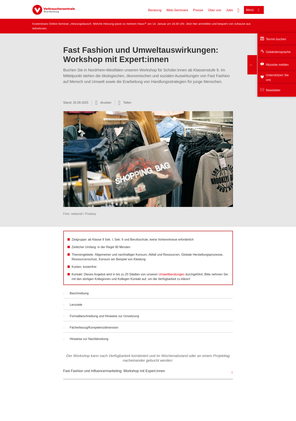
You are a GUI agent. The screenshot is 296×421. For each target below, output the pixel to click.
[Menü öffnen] (254, 10)
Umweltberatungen (171, 274)
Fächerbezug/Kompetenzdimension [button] (90, 328)
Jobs (229, 10)
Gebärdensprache (278, 52)
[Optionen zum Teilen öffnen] (125, 102)
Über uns (214, 10)
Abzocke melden (277, 64)
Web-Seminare (177, 10)
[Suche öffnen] (238, 9)
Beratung (154, 10)
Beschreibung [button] (76, 293)
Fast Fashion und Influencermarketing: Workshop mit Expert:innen (114, 371)
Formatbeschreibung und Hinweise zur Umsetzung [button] (101, 316)
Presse (198, 10)
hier (195, 23)
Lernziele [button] (72, 305)
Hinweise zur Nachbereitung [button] (85, 339)
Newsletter (273, 90)
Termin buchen (276, 39)
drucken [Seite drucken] (105, 102)
